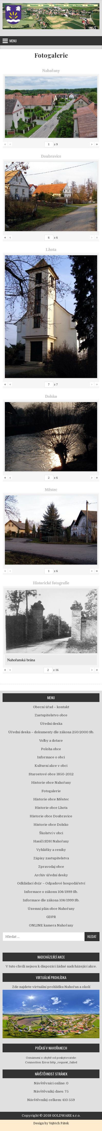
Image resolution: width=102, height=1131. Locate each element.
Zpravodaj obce (51, 867)
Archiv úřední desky (51, 875)
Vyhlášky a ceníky (51, 850)
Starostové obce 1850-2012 (51, 774)
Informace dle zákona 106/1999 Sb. (51, 900)
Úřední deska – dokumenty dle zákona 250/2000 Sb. (51, 732)
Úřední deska (51, 724)
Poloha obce (51, 749)
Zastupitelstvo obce (51, 715)
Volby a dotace (51, 740)
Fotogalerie (51, 55)
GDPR (51, 917)
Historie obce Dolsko (51, 825)
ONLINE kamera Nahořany (51, 925)
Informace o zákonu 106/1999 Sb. (51, 892)
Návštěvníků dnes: (49, 1091)
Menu (13, 40)
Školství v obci (51, 833)
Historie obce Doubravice (51, 816)
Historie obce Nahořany (51, 782)
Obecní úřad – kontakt (51, 707)
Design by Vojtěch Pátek (51, 1123)
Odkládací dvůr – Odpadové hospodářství (51, 883)
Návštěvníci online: (50, 1083)
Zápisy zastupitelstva (51, 858)
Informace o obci (51, 757)
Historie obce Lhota (51, 808)
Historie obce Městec (51, 799)
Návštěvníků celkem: (44, 1100)
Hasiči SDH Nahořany (51, 841)
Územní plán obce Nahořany (51, 909)
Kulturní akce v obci (51, 766)
